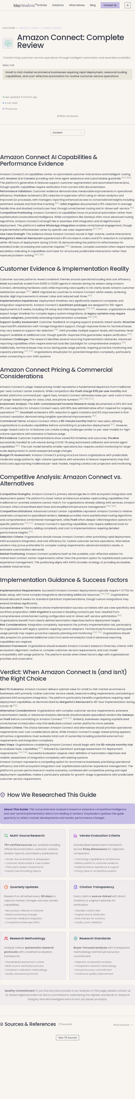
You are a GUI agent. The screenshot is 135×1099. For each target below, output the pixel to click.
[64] (28, 291)
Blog (93, 5)
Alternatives (77, 5)
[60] (124, 177)
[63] (17, 411)
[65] (81, 398)
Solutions (58, 5)
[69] (129, 177)
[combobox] (68, 133)
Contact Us (110, 5)
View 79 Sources (67, 1037)
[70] (91, 398)
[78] (92, 308)
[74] (26, 351)
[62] (57, 203)
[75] (129, 334)
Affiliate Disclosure (67, 116)
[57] (95, 229)
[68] (41, 254)
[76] (88, 308)
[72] (31, 523)
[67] (113, 424)
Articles (42, 5)
